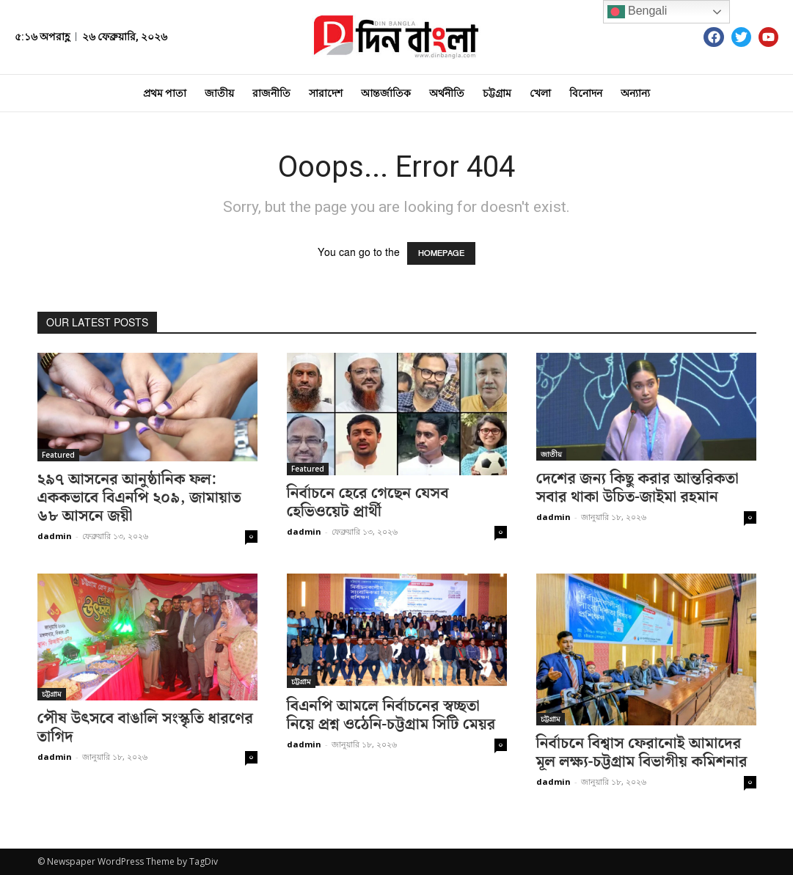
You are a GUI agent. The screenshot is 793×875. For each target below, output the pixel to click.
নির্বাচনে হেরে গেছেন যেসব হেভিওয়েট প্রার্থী (368, 502)
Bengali (637, 12)
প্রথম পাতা (164, 93)
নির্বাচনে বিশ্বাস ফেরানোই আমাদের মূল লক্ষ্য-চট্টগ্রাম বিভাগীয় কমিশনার (642, 753)
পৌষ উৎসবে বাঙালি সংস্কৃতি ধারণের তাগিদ (145, 728)
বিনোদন (585, 93)
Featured (58, 455)
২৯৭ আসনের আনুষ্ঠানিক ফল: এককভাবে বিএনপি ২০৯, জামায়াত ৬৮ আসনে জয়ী (139, 498)
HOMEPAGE (441, 253)
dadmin (54, 535)
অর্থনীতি (446, 93)
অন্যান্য (635, 93)
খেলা (540, 93)
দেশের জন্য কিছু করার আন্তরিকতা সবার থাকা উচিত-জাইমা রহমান (637, 488)
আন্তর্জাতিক (386, 93)
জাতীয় (219, 93)
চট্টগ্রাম (497, 93)
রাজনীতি (271, 93)
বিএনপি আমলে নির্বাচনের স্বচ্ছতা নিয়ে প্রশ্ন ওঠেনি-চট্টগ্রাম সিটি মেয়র (391, 715)
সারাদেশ (326, 93)
